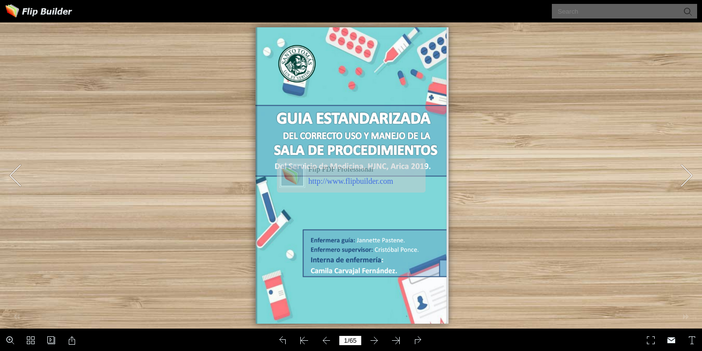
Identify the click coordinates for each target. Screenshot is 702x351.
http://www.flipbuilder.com (351, 181)
